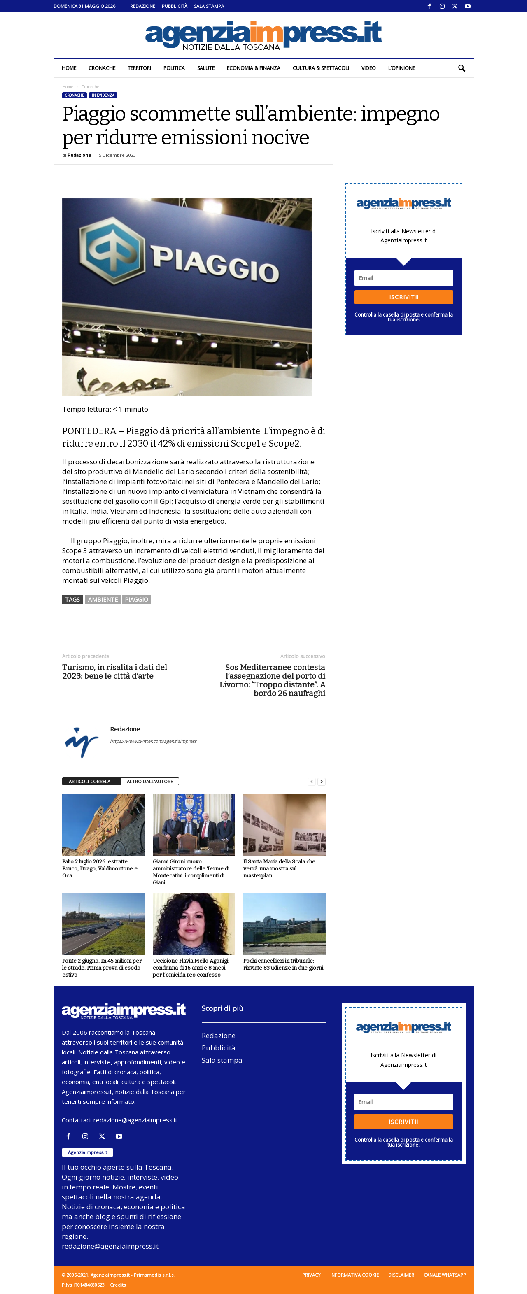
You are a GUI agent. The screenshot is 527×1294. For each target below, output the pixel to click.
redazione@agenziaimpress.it (135, 1120)
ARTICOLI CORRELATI (91, 781)
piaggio (136, 599)
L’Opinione (401, 68)
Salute (206, 68)
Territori (139, 68)
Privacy (311, 1275)
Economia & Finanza (253, 68)
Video (368, 68)
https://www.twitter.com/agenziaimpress (153, 741)
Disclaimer (401, 1275)
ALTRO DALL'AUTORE (150, 781)
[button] (461, 68)
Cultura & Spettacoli (321, 68)
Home (69, 68)
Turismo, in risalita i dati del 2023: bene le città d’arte (114, 671)
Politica (174, 68)
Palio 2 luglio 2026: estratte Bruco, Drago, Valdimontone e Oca (100, 869)
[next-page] (321, 781)
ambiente (103, 599)
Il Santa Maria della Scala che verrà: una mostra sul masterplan (279, 869)
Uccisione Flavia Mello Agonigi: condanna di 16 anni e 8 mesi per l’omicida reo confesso (191, 968)
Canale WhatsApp (445, 1275)
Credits (118, 1285)
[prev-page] (312, 781)
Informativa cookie (354, 1275)
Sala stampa (209, 6)
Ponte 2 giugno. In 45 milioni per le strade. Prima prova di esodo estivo (102, 968)
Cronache (102, 68)
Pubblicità (174, 6)
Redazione (142, 6)
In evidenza (103, 95)
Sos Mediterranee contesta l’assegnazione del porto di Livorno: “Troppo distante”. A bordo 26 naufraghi (272, 680)
